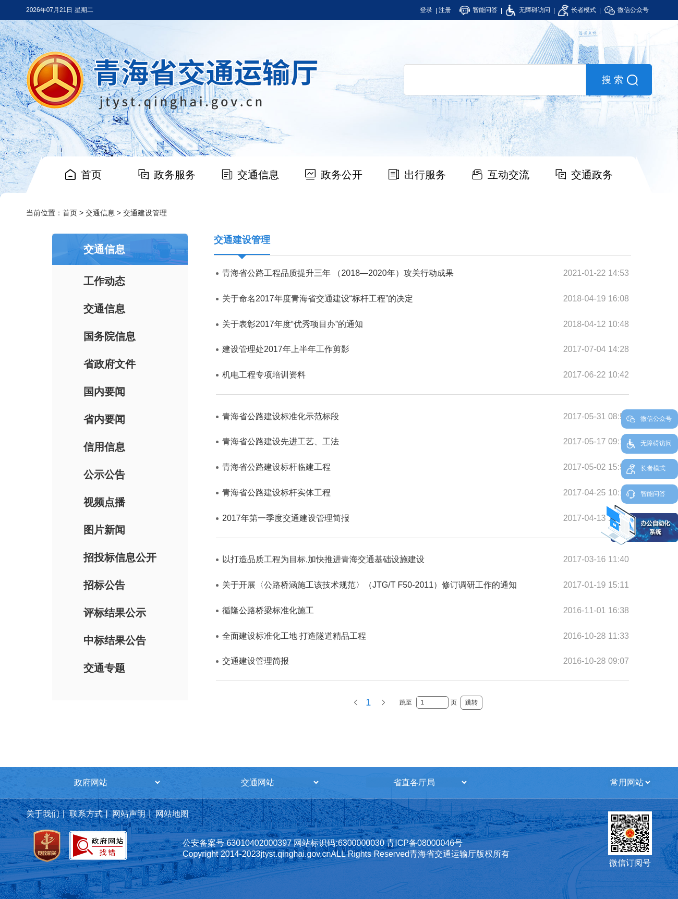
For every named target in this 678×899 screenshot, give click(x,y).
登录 (426, 10)
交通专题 (104, 668)
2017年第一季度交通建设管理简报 (285, 518)
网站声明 (129, 813)
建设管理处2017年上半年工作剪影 (285, 349)
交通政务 (592, 174)
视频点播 (104, 502)
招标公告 (104, 585)
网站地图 (172, 813)
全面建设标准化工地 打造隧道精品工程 (294, 635)
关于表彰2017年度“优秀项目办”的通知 (292, 324)
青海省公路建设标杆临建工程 (276, 467)
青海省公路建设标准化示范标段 (280, 416)
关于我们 (42, 813)
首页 (91, 174)
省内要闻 (104, 419)
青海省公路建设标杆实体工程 (276, 492)
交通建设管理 (145, 213)
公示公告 (104, 474)
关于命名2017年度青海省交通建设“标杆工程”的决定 (317, 298)
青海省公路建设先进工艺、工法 (280, 441)
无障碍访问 (527, 10)
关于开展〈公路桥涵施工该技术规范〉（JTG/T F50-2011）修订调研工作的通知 (369, 584)
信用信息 (104, 447)
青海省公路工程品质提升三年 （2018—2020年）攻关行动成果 (338, 273)
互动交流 (508, 174)
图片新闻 (104, 530)
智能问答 (478, 10)
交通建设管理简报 (255, 661)
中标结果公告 (114, 640)
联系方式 (86, 813)
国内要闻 (104, 391)
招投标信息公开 (119, 557)
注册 (445, 10)
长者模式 (577, 10)
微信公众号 (626, 10)
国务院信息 (109, 336)
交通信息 (258, 174)
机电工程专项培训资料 (264, 374)
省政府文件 (109, 364)
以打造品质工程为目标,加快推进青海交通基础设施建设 (323, 559)
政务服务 (175, 174)
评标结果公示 (114, 612)
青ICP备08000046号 (424, 843)
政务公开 (341, 174)
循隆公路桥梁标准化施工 (268, 610)
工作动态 (104, 281)
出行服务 (425, 174)
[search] (495, 79)
